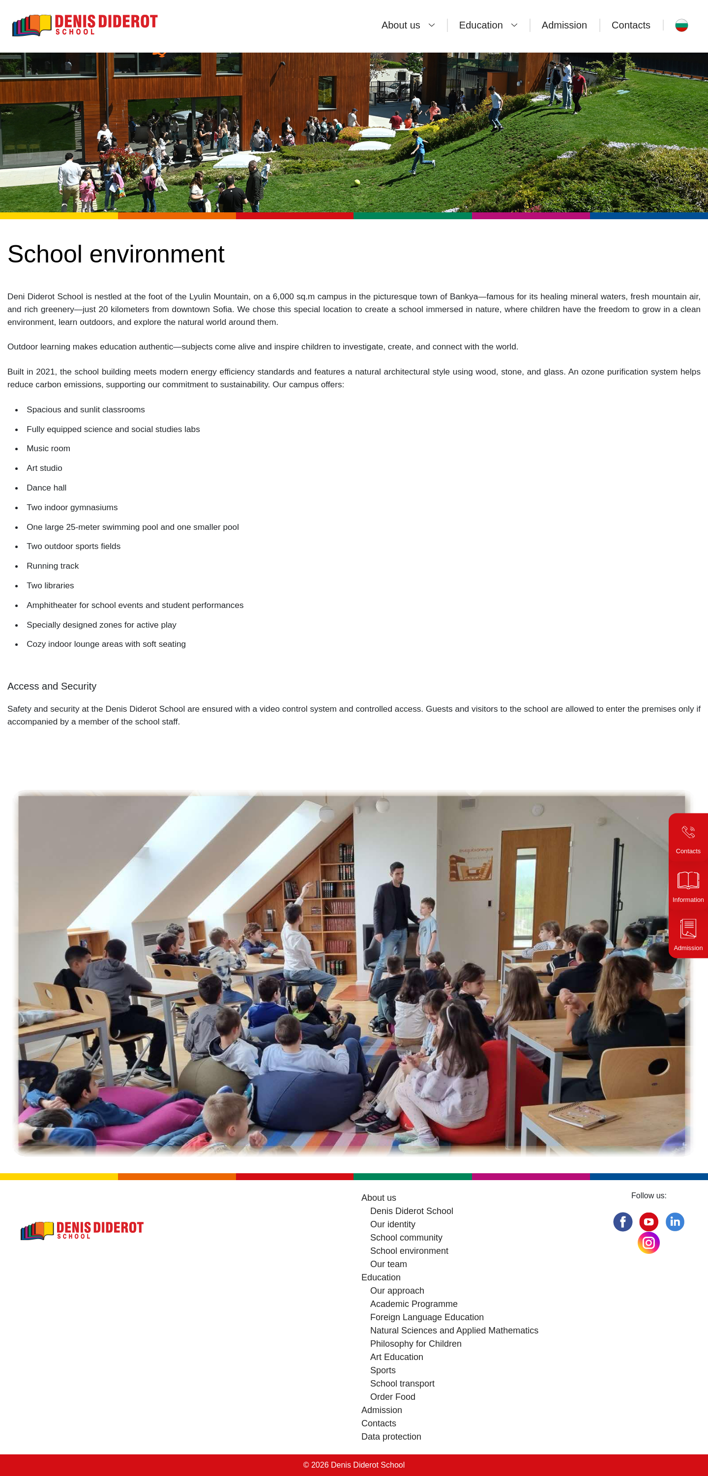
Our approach (397, 1291)
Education (481, 25)
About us (401, 25)
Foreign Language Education (427, 1317)
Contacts (631, 25)
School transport (402, 1384)
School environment (409, 1251)
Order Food (392, 1397)
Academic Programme (414, 1304)
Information (688, 899)
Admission (564, 25)
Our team (388, 1264)
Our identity (392, 1224)
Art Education (396, 1357)
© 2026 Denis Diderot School (354, 1465)
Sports (383, 1370)
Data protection (391, 1437)
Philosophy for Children (416, 1344)
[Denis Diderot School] (115, 25)
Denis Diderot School (411, 1211)
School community (406, 1238)
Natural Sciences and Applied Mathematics (454, 1330)
